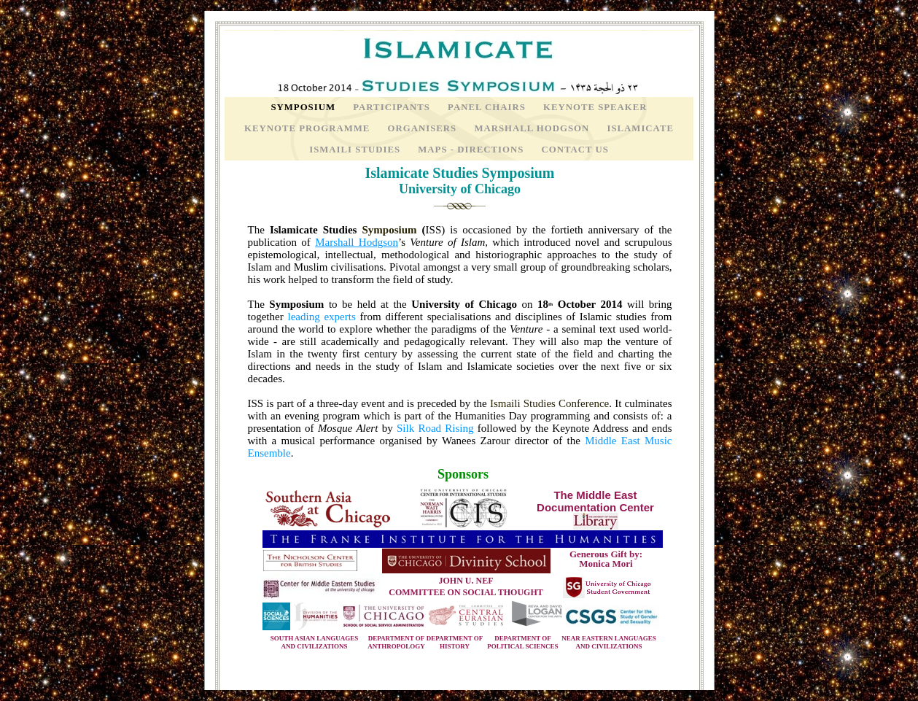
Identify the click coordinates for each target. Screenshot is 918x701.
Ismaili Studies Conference (549, 403)
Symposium (304, 107)
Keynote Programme (308, 128)
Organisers (424, 128)
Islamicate (640, 128)
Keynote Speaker (595, 107)
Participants (393, 107)
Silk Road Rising (435, 428)
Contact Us (574, 149)
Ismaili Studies (356, 149)
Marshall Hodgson (533, 128)
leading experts (321, 316)
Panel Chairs (488, 107)
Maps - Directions (472, 149)
